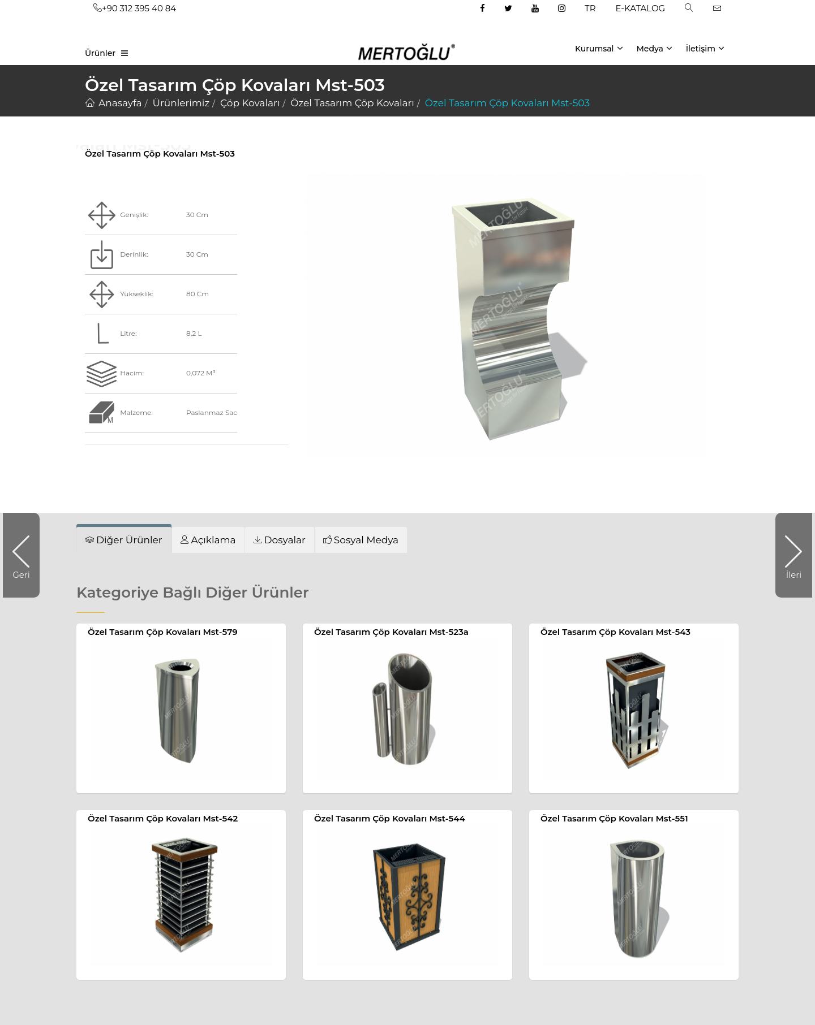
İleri (788, 555)
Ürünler (100, 53)
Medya (654, 48)
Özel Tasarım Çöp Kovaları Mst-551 (614, 818)
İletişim (705, 48)
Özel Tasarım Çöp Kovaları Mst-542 (163, 818)
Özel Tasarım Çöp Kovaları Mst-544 (389, 818)
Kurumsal (599, 48)
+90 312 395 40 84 (134, 8)
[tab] (208, 539)
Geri (26, 555)
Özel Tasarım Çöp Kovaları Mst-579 (163, 631)
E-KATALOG (641, 8)
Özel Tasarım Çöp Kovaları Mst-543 (615, 631)
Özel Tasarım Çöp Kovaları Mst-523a (391, 631)
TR (590, 8)
